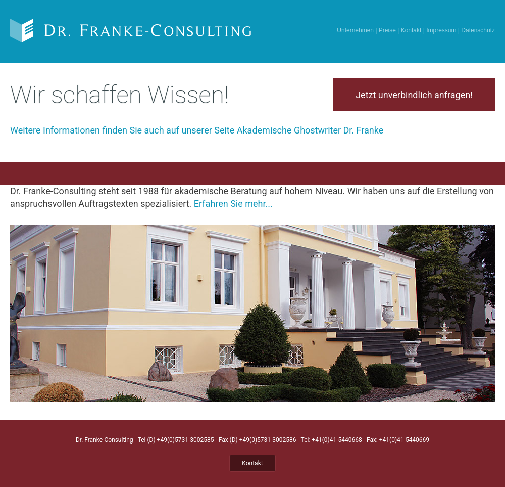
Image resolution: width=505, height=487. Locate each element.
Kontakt (411, 30)
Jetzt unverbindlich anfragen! (414, 95)
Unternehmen (355, 30)
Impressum (441, 30)
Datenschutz (478, 30)
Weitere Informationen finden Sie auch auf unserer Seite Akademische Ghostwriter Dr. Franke (196, 130)
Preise (387, 30)
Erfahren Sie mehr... (233, 203)
